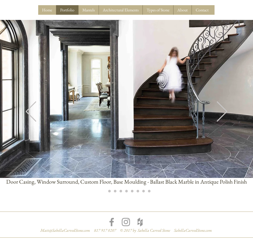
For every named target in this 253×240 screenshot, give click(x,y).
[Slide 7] (138, 191)
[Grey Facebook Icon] (111, 222)
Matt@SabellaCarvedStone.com (65, 230)
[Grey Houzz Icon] (140, 222)
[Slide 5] (126, 191)
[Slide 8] (143, 191)
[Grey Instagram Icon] (125, 222)
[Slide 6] (132, 191)
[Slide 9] (149, 191)
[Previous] (31, 111)
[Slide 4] (121, 191)
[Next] (222, 111)
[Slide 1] (103, 191)
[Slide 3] (115, 191)
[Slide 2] (109, 191)
